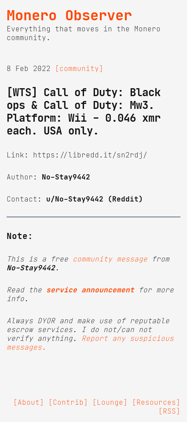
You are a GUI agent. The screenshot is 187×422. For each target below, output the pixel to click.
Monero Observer (69, 15)
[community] (79, 68)
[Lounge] (110, 402)
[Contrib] (68, 402)
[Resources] (156, 402)
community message (110, 258)
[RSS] (169, 411)
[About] (28, 402)
